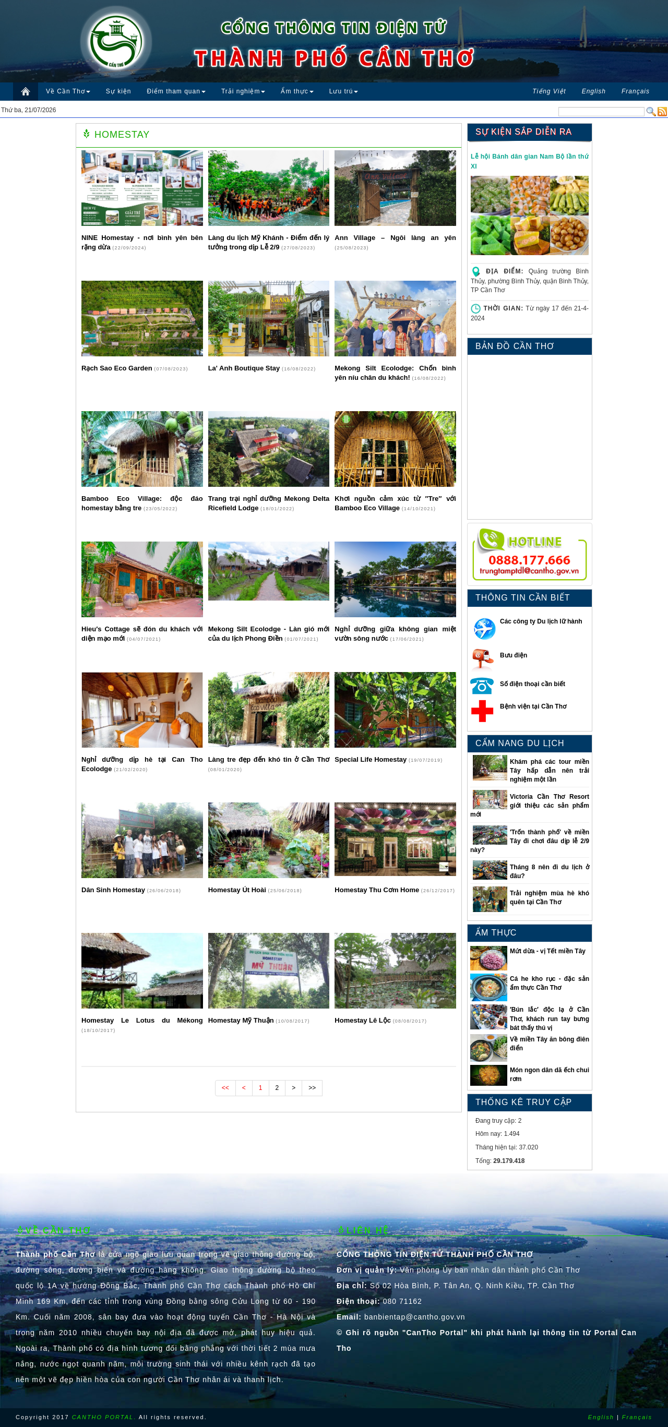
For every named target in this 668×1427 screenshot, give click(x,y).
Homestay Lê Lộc (363, 1020)
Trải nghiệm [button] (243, 91)
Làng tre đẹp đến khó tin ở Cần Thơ (269, 759)
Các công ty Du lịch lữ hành (541, 621)
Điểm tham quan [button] (176, 91)
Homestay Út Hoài (238, 890)
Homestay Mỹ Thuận (242, 1020)
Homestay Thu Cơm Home (378, 890)
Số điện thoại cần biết (532, 684)
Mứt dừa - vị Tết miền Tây (548, 951)
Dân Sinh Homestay (114, 890)
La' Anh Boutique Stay (245, 368)
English (601, 1417)
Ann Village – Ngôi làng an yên (395, 238)
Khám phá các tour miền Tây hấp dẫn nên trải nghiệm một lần (549, 770)
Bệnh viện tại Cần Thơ (533, 706)
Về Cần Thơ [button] (68, 91)
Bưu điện (513, 655)
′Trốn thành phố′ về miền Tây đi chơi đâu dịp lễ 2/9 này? (529, 841)
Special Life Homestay (372, 759)
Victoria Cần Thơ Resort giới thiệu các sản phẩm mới (529, 805)
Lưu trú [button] (344, 91)
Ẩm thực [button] (297, 91)
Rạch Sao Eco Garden (117, 368)
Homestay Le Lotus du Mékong (142, 1020)
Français (637, 1417)
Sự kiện (119, 91)
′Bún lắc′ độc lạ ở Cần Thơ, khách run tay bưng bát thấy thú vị (549, 1018)
